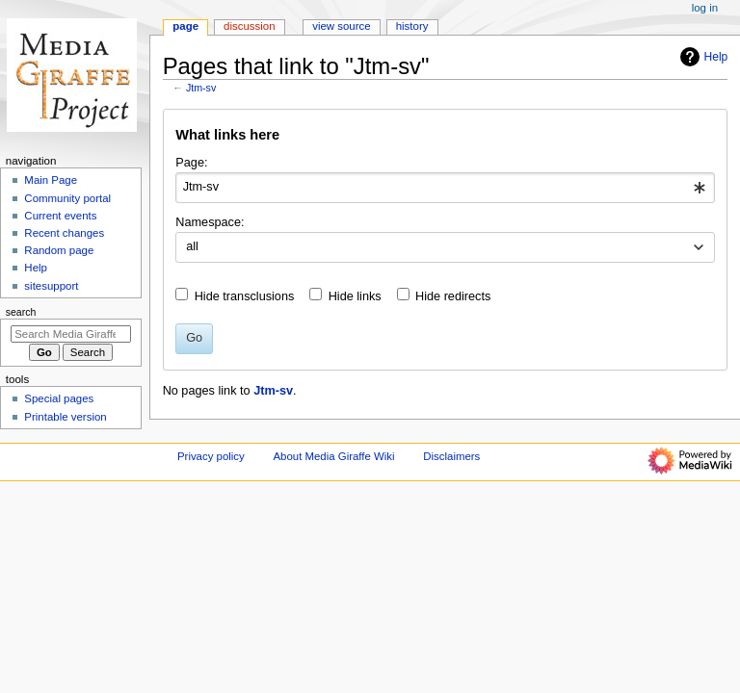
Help (701, 56)
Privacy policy (211, 456)
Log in (705, 7)
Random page (58, 250)
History (412, 26)
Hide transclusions (245, 296)
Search (21, 312)
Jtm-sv (201, 87)
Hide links (355, 296)
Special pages (58, 398)
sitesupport (51, 286)
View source (341, 26)
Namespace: (209, 222)
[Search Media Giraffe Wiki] (71, 334)
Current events (60, 215)
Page (185, 26)
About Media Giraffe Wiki (333, 456)
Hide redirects (452, 296)
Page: (191, 162)
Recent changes (64, 233)
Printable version (65, 417)
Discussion (249, 26)
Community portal (67, 198)
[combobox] (444, 187)
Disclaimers (451, 456)
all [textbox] (192, 246)
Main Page (50, 180)
